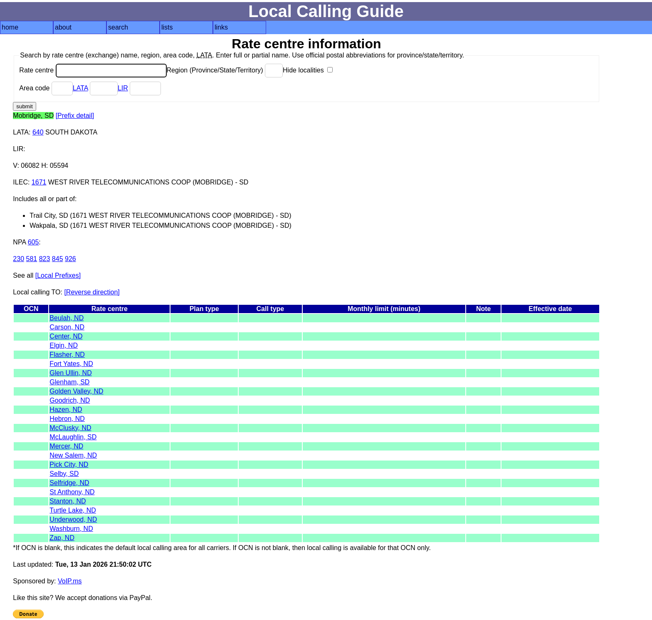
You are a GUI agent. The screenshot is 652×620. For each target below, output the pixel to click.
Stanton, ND (67, 501)
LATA (80, 88)
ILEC (20, 182)
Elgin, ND (63, 345)
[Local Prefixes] (58, 275)
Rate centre (92, 70)
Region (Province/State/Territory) (225, 70)
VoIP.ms (70, 581)
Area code (45, 88)
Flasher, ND (66, 354)
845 (57, 258)
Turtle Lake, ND (72, 510)
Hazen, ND (65, 409)
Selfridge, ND (69, 482)
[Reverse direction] (91, 292)
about (63, 27)
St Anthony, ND (71, 492)
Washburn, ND (71, 528)
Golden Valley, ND (76, 391)
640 (38, 132)
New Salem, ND (73, 455)
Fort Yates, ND (71, 363)
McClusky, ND (70, 427)
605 (33, 242)
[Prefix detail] (75, 115)
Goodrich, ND (69, 400)
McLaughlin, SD (72, 437)
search (118, 27)
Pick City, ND (68, 464)
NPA (19, 242)
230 (18, 258)
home (10, 27)
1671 (39, 182)
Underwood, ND (73, 519)
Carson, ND (66, 327)
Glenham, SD (69, 382)
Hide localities (308, 70)
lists (167, 27)
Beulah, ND (66, 317)
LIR (123, 88)
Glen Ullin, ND (70, 372)
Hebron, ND (66, 418)
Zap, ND (61, 537)
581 (31, 258)
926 (70, 258)
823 (44, 258)
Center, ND (65, 336)
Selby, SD (64, 473)
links (221, 27)
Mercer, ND (66, 446)
